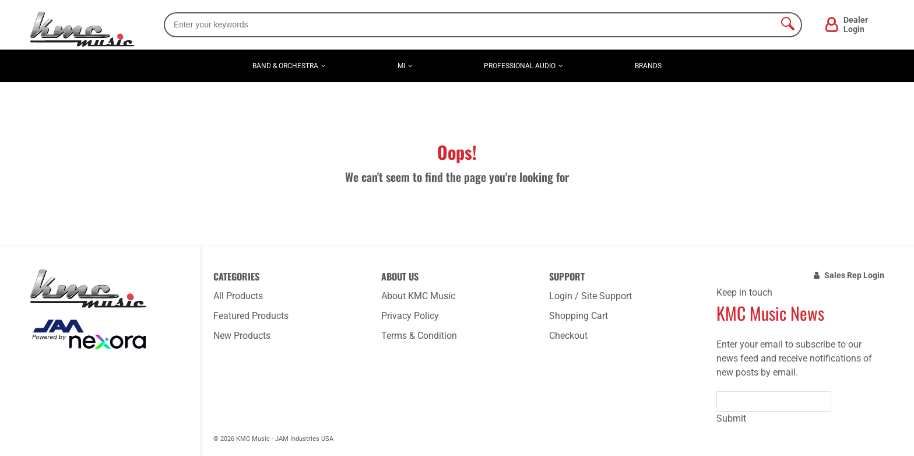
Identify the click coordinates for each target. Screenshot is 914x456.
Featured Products (251, 315)
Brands (648, 66)
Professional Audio (520, 66)
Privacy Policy (410, 315)
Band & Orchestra (285, 66)
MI (401, 66)
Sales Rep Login (854, 275)
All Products (238, 295)
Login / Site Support (590, 295)
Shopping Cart (578, 315)
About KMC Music (418, 295)
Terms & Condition (419, 335)
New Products (241, 335)
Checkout (568, 335)
